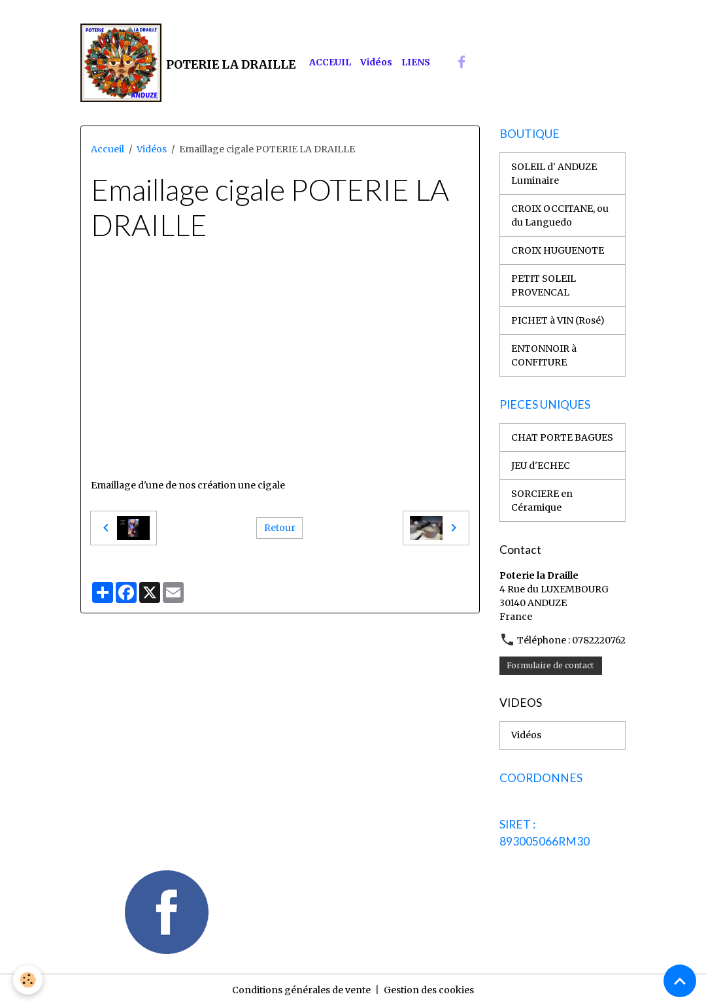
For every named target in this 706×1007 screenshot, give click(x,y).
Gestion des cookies (429, 990)
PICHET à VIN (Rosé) (558, 320)
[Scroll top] (680, 980)
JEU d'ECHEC (540, 465)
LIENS (415, 62)
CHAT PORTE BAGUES (562, 437)
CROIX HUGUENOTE (557, 250)
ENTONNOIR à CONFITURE (544, 355)
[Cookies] (27, 980)
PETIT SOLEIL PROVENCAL (543, 285)
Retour (279, 528)
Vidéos (376, 62)
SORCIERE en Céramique (542, 500)
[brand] (187, 63)
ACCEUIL (330, 62)
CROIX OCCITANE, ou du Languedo (560, 215)
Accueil (107, 149)
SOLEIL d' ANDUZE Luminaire (554, 173)
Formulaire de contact (550, 665)
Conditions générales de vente (301, 990)
